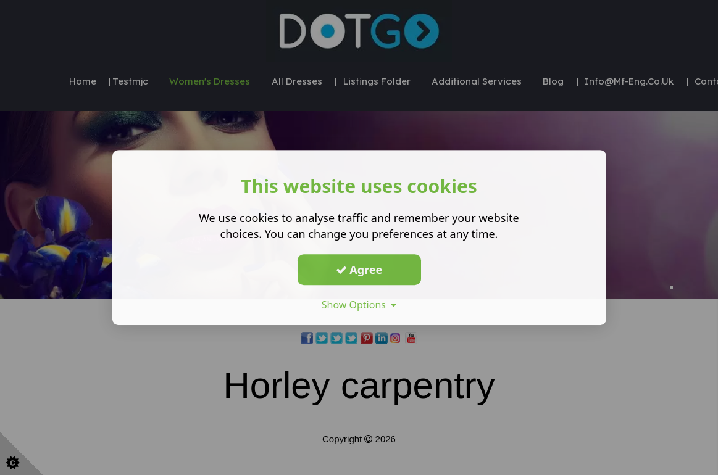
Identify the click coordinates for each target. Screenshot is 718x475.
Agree (359, 269)
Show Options (359, 305)
